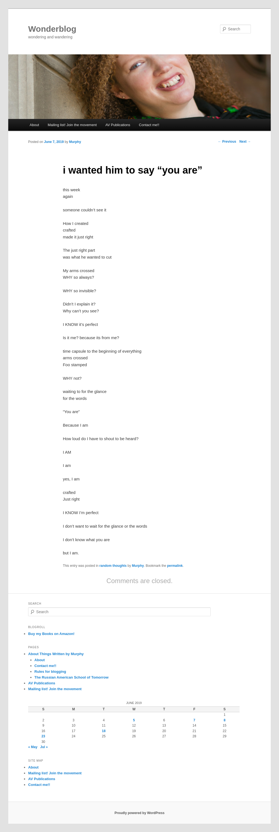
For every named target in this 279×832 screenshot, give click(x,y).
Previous (227, 141)
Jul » (44, 747)
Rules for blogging (50, 671)
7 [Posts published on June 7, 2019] (194, 720)
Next (245, 141)
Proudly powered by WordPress (139, 813)
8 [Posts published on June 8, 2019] (225, 720)
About (34, 125)
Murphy (75, 142)
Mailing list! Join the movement (72, 125)
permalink (175, 566)
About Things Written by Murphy (56, 654)
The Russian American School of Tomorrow (71, 677)
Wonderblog (52, 28)
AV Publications (117, 125)
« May (32, 747)
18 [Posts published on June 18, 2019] (104, 731)
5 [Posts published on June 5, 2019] (134, 720)
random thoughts (113, 566)
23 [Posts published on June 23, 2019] (43, 736)
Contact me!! (149, 125)
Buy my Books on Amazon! (51, 634)
